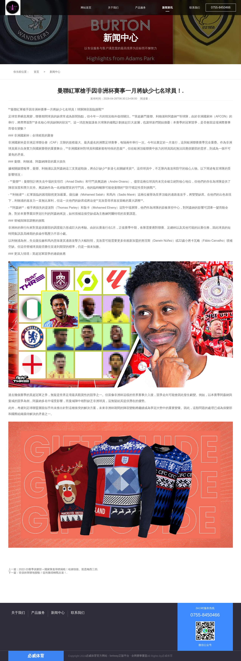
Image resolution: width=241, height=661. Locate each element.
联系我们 (77, 613)
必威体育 (167, 655)
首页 (36, 71)
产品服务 (38, 613)
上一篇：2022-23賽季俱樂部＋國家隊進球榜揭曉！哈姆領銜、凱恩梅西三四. (53, 569)
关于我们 (18, 613)
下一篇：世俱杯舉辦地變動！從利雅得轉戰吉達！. (37, 572)
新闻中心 (55, 71)
